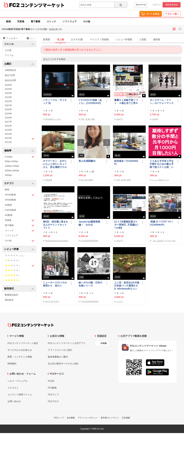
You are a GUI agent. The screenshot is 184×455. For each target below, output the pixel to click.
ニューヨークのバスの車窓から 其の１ (55, 284)
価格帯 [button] (19, 150)
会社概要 (71, 418)
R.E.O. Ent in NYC (52, 301)
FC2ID (51, 381)
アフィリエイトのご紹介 (60, 350)
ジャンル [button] (19, 44)
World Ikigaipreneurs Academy (56, 241)
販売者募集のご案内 (58, 356)
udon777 (119, 119)
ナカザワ (119, 301)
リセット (31, 38)
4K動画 (8, 205)
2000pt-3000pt (12, 170)
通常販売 (9, 300)
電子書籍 (35, 21)
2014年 (8, 134)
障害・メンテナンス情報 (19, 356)
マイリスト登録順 (99, 39)
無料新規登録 (171, 5)
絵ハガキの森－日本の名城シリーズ (90, 284)
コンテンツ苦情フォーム (19, 394)
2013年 (19, 138)
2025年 (8, 89)
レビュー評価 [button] (19, 249)
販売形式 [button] (19, 288)
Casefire (155, 119)
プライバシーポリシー (88, 418)
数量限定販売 (11, 295)
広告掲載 (126, 418)
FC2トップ (59, 418)
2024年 (8, 93)
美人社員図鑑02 (87, 161)
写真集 (20, 21)
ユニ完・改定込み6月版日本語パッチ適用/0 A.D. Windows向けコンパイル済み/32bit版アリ (126, 285)
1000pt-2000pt (12, 166)
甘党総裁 (48, 180)
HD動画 (8, 215)
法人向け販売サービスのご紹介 (63, 363)
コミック (51, 21)
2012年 (8, 142)
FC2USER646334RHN (89, 241)
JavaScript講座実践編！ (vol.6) (89, 223)
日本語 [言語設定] (104, 343)
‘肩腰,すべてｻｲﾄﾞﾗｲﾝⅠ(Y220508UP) (162, 223)
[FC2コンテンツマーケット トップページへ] (30, 324)
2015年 (8, 130)
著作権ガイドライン (110, 418)
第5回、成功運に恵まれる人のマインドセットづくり (55, 224)
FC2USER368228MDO (89, 301)
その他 (86, 21)
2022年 (8, 101)
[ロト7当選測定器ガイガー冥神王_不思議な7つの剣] (126, 224)
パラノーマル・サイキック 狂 (55, 101)
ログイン (157, 5)
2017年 (8, 121)
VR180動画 (19, 194)
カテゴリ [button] (19, 183)
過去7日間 (10, 75)
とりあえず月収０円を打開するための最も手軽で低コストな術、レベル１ (162, 164)
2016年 (8, 126)
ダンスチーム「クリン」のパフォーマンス (162, 101)
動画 (8, 21)
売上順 (60, 39)
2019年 (8, 113)
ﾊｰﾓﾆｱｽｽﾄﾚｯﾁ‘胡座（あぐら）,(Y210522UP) (90, 101)
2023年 (8, 97)
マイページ (141, 5)
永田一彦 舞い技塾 (88, 119)
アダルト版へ (172, 13)
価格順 (156, 39)
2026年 (8, 85)
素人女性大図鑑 (87, 180)
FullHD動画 (10, 210)
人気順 (142, 39)
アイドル (9, 55)
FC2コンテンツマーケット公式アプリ (66, 343)
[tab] (113, 39)
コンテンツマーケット (42, 5)
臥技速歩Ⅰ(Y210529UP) (126, 162)
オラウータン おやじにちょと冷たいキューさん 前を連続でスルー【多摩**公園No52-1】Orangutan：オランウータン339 (55, 164)
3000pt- (8, 175)
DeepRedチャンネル (53, 119)
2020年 (8, 109)
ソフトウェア (69, 21)
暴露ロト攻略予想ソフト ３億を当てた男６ (126, 101)
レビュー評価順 (124, 39)
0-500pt (19, 156)
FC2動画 (52, 387)
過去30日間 (10, 80)
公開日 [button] (19, 64)
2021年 (8, 105)
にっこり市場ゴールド (160, 180)
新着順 (46, 39)
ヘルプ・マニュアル (17, 381)
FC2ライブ (53, 394)
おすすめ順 (77, 39)
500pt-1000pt (11, 161)
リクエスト (13, 387)
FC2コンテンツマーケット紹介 (22, 343)
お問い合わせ (14, 401)
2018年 (8, 117)
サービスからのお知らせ (19, 350)
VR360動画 (10, 199)
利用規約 (11, 363)
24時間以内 (10, 70)
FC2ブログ (53, 401)
